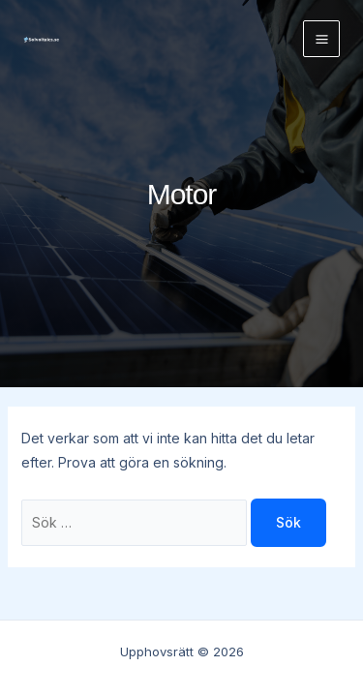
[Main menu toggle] (321, 38)
